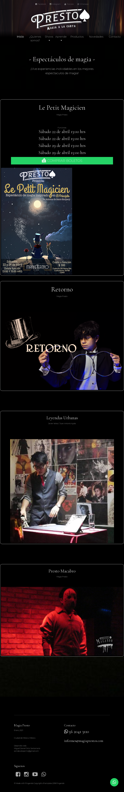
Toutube (69, 4)
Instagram (55, 4)
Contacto (115, 36)
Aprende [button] (61, 36)
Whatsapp (83, 4)
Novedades (96, 36)
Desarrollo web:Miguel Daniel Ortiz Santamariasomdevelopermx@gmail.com (27, 748)
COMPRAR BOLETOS (62, 160)
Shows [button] (49, 36)
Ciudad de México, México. (25, 738)
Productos (77, 36)
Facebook (40, 4)
